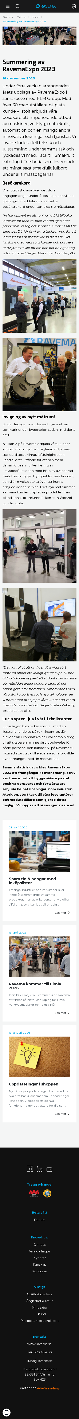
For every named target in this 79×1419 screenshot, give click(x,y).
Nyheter (35, 17)
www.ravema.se (39, 1344)
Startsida (8, 17)
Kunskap (39, 1264)
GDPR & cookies (39, 1294)
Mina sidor (39, 1307)
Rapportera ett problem (39, 1321)
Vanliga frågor (39, 1251)
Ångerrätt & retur (39, 1301)
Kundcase (39, 1271)
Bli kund (39, 1314)
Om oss (39, 1245)
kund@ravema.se (39, 1361)
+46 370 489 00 (39, 1352)
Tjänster (21, 17)
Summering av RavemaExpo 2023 (24, 21)
